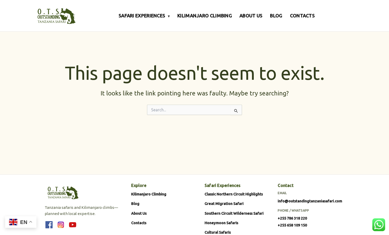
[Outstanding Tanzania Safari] (56, 16)
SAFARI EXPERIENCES (144, 15)
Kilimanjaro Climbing (148, 194)
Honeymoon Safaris (221, 223)
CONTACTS (302, 15)
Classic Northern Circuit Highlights (234, 194)
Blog (135, 203)
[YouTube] (72, 224)
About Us (139, 213)
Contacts (138, 223)
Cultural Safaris (218, 232)
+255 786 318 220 (292, 218)
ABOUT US (250, 15)
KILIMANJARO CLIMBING (204, 15)
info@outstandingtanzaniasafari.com (310, 201)
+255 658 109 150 (292, 225)
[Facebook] (49, 224)
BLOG (276, 15)
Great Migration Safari (224, 203)
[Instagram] (60, 224)
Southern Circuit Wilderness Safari (234, 213)
